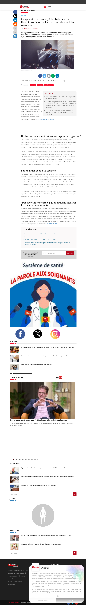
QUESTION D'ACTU (27, 11)
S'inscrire (70, 253)
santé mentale (48, 85)
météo (33, 85)
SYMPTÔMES (14, 530)
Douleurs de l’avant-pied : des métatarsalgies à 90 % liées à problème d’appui (46, 535)
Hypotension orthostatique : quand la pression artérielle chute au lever (44, 468)
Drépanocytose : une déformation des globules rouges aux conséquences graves (47, 476)
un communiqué (51, 223)
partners (43, 573)
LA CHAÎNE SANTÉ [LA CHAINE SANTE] (16, 378)
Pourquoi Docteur (13, 602)
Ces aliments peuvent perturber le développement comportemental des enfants (47, 347)
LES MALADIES (15, 463)
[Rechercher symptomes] (74, 553)
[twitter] (40, 333)
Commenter (60, 81)
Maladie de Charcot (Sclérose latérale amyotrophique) (38, 485)
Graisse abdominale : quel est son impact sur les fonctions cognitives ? (44, 356)
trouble (40, 85)
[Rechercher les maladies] (74, 494)
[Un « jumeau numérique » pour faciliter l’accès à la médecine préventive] (43, 400)
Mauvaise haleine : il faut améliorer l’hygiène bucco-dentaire (41, 544)
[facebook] (22, 334)
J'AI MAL (13, 499)
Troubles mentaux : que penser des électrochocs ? (41, 239)
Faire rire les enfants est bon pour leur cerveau (36, 364)
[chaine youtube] (66, 378)
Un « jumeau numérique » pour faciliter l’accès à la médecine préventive (38, 420)
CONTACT (11, 2)
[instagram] (57, 334)
